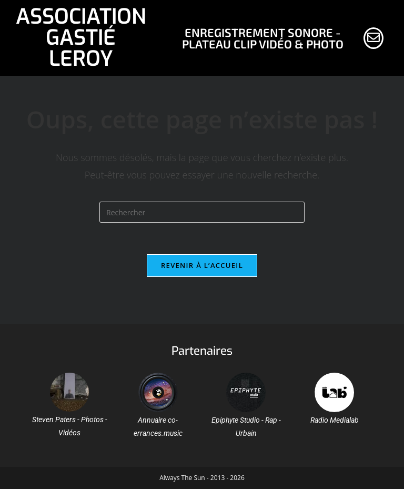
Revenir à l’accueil (202, 265)
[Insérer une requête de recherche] (202, 212)
